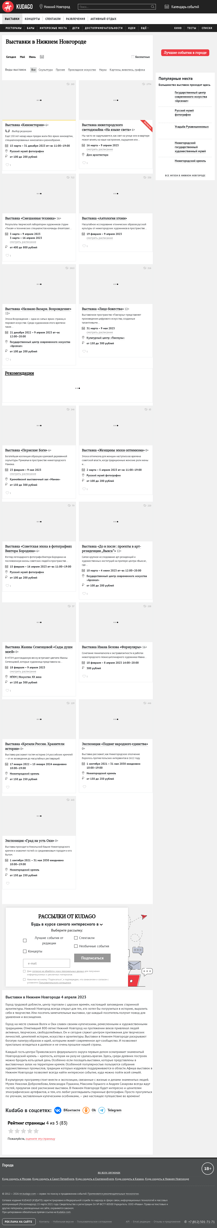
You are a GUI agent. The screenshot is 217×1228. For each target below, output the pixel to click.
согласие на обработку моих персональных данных (58, 971)
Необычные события (94, 946)
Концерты (35, 951)
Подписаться (92, 958)
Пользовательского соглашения (55, 982)
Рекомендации (19, 373)
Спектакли (86, 938)
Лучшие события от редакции (49, 940)
